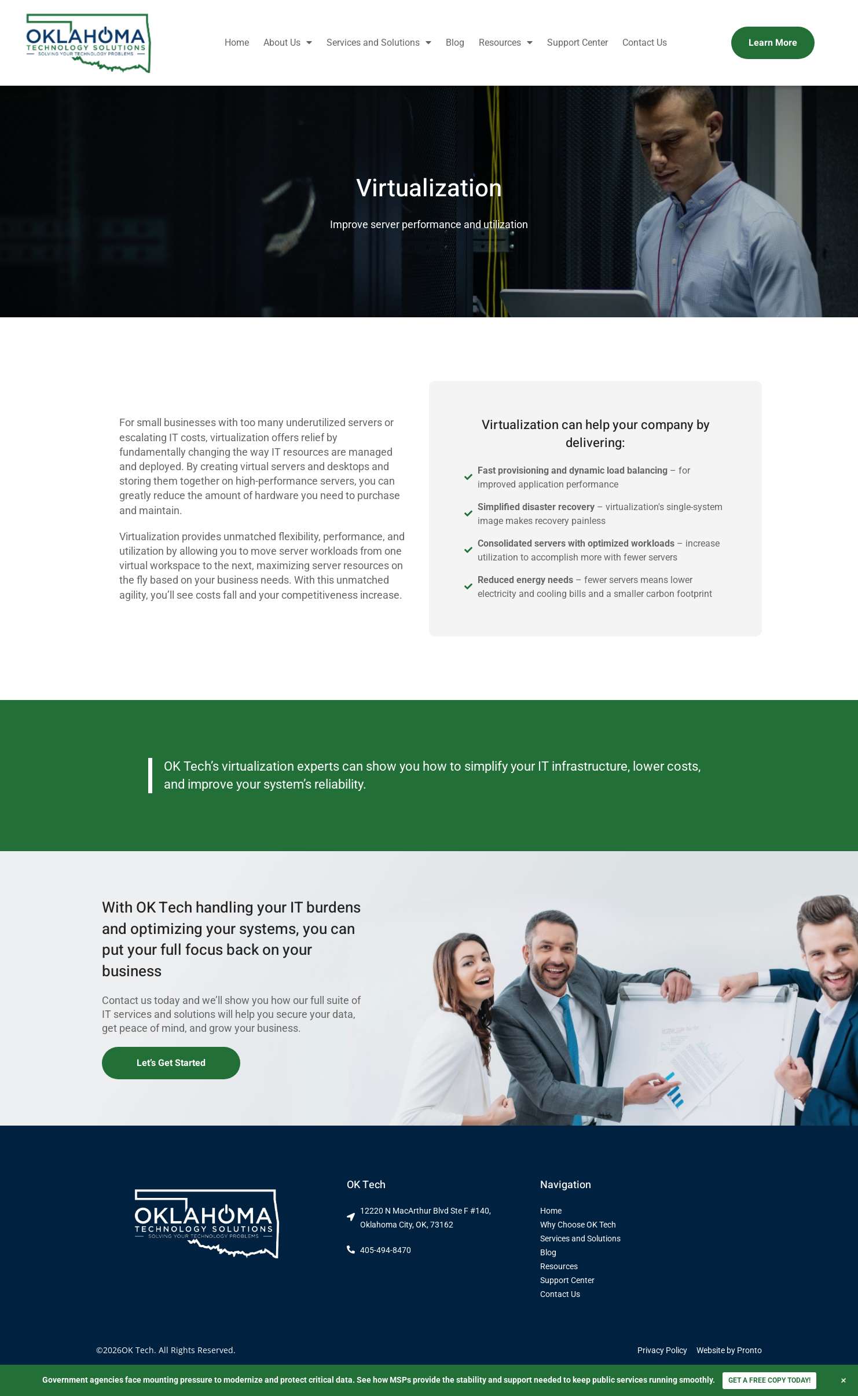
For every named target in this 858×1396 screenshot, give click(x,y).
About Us (287, 42)
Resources (506, 42)
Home (237, 42)
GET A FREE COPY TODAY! (769, 1380)
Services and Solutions (379, 42)
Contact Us (644, 42)
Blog (455, 42)
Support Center (577, 42)
